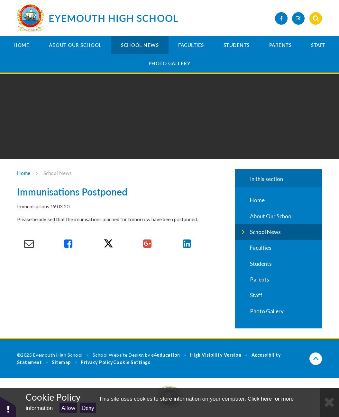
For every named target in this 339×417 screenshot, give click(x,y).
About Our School (75, 45)
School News (140, 45)
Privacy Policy (97, 362)
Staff (318, 45)
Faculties (191, 45)
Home (21, 45)
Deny (88, 407)
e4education (165, 355)
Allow (68, 407)
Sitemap (61, 362)
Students (237, 45)
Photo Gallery (170, 63)
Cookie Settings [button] (131, 362)
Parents (280, 45)
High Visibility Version (215, 355)
